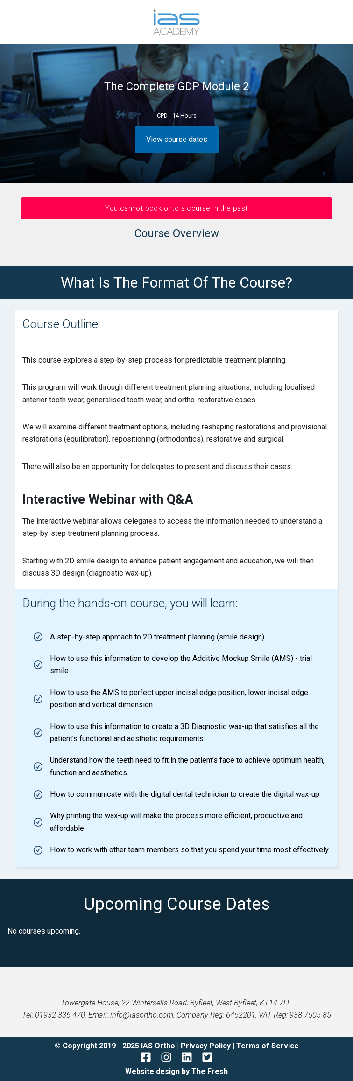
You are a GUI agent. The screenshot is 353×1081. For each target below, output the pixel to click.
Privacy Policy (207, 1045)
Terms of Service (267, 1045)
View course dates (176, 139)
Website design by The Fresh (176, 1071)
